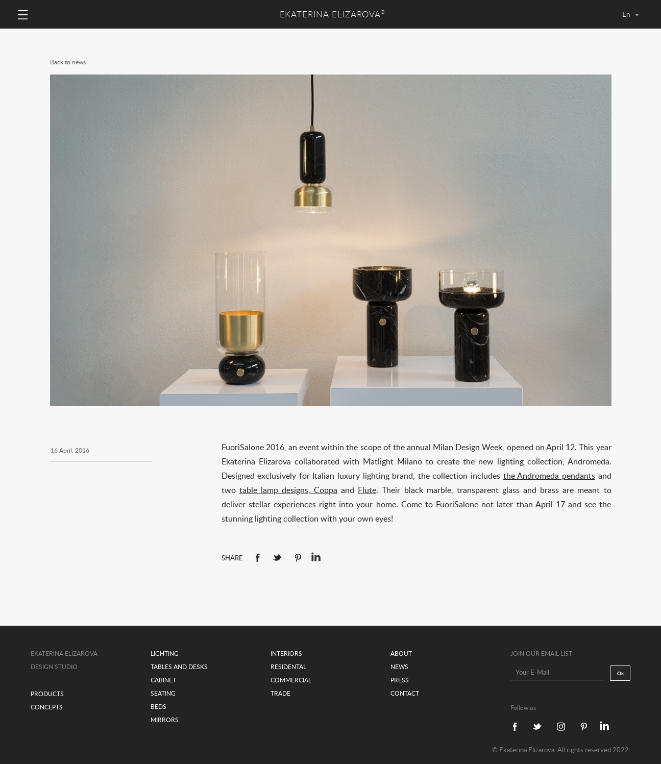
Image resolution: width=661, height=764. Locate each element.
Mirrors (165, 720)
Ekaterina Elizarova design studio (64, 660)
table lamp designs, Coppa (288, 490)
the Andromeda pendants (549, 475)
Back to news (68, 62)
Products (47, 693)
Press (399, 680)
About (401, 653)
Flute (367, 490)
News (399, 666)
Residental (288, 666)
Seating (163, 693)
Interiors (286, 653)
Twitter (277, 557)
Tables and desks (179, 666)
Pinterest (298, 557)
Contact (404, 693)
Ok (620, 673)
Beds (158, 706)
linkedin (316, 556)
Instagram (561, 726)
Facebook (257, 557)
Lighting (165, 653)
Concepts (47, 707)
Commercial (291, 680)
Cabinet (163, 680)
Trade (280, 693)
